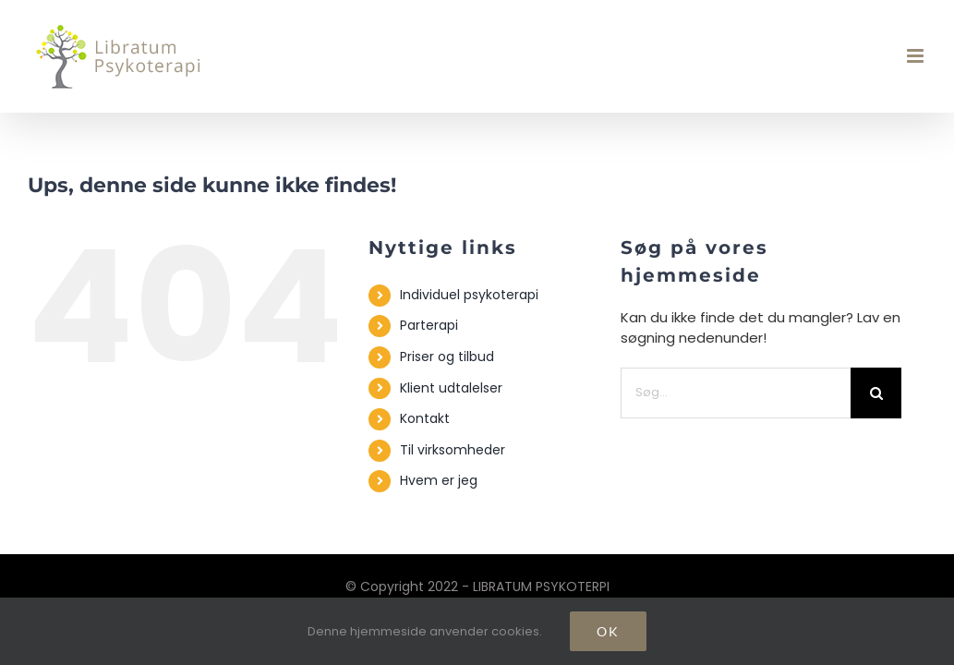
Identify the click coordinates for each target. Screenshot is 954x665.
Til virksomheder (452, 450)
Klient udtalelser (451, 388)
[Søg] (876, 393)
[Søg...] (736, 393)
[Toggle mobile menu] (916, 56)
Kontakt (425, 418)
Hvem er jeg (438, 480)
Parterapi (429, 325)
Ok (608, 631)
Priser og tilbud (447, 356)
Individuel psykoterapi (469, 294)
